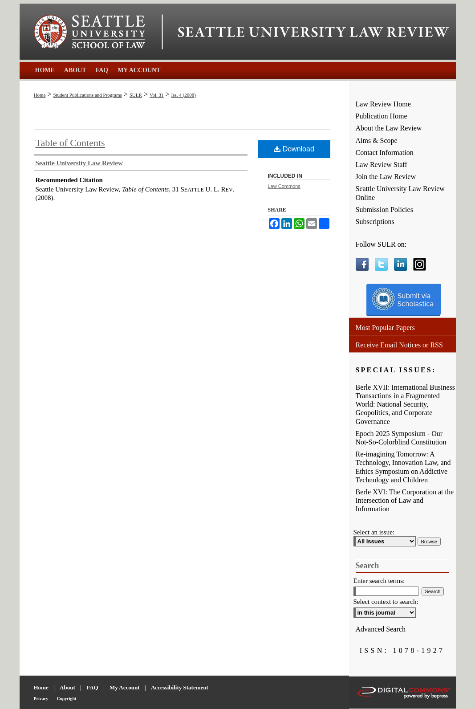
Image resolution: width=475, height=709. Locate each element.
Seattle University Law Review (313, 32)
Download (294, 149)
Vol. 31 (157, 95)
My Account (125, 687)
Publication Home (381, 116)
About (67, 687)
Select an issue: (373, 532)
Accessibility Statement (179, 687)
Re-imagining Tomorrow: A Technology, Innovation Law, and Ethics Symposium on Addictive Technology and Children (403, 467)
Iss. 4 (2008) (183, 95)
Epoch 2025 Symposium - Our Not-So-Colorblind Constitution (401, 438)
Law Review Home (383, 104)
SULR (136, 95)
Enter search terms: (379, 580)
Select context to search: (385, 601)
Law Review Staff (381, 164)
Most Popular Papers (385, 327)
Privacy (41, 698)
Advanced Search (381, 629)
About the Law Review (389, 128)
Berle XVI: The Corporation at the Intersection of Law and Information (405, 500)
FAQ (92, 687)
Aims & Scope (377, 140)
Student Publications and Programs (87, 95)
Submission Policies (384, 209)
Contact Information (385, 152)
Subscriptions (375, 221)
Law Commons (284, 186)
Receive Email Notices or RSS (399, 345)
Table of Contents (70, 142)
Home (40, 95)
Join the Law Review (386, 176)
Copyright (67, 698)
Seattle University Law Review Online (400, 193)
